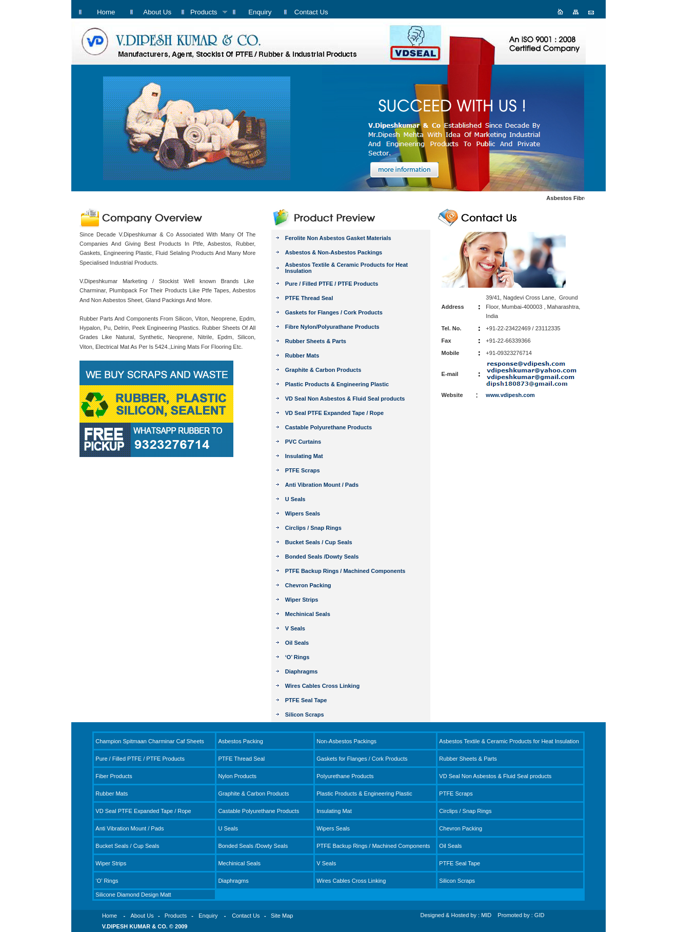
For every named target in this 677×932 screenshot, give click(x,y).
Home (109, 916)
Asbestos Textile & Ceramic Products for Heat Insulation (509, 741)
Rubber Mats (302, 355)
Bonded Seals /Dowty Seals (322, 556)
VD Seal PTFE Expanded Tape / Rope (334, 413)
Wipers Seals (302, 513)
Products (176, 916)
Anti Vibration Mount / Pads (322, 485)
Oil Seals (297, 643)
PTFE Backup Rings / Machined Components (345, 571)
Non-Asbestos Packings (346, 741)
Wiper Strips (301, 600)
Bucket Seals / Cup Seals (318, 542)
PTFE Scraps (302, 470)
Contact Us (246, 916)
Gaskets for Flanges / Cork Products (334, 312)
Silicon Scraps (304, 714)
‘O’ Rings (297, 657)
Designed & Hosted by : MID (456, 915)
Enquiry (207, 916)
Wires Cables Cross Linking (322, 686)
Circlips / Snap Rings (313, 528)
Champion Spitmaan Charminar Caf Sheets (149, 741)
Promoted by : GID (520, 915)
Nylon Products (237, 776)
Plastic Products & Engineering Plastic (337, 384)
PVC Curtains (303, 442)
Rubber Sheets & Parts (315, 341)
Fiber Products (113, 776)
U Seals (295, 499)
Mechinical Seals (307, 614)
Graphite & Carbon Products (323, 370)
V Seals (295, 628)
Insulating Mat (304, 456)
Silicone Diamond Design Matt (133, 894)
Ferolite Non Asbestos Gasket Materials (338, 238)
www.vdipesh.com (510, 395)
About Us (141, 916)
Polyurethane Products (344, 776)
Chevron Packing (308, 585)
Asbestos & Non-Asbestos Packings (334, 252)
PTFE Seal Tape (306, 700)
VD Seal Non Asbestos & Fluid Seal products (345, 398)
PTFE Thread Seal (309, 298)
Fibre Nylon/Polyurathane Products (332, 327)
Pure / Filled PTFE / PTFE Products (332, 284)
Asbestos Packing (240, 741)
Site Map (282, 916)
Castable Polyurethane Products (328, 427)
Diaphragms (301, 671)
